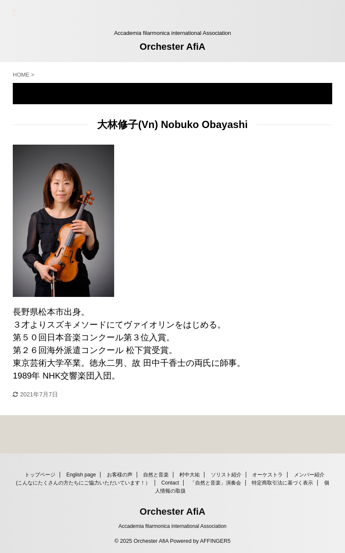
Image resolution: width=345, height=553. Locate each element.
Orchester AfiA (172, 46)
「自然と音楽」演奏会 (215, 483)
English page (81, 475)
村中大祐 (189, 475)
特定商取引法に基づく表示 (282, 483)
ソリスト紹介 (226, 475)
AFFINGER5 (215, 541)
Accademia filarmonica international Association (172, 526)
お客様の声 (119, 475)
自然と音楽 (156, 475)
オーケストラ (267, 475)
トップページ (40, 475)
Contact (170, 483)
